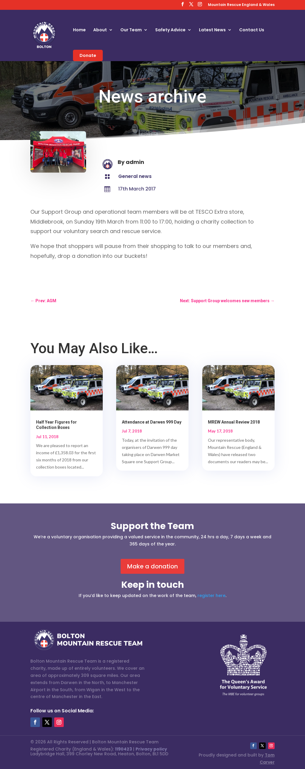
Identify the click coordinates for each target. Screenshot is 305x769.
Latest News (212, 30)
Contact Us (251, 30)
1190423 (123, 749)
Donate (88, 55)
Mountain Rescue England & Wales (241, 5)
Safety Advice (170, 30)
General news (135, 176)
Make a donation (152, 566)
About (100, 30)
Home (79, 30)
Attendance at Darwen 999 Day (151, 422)
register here (211, 596)
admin (135, 162)
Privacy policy (151, 749)
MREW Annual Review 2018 (234, 422)
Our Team (131, 30)
